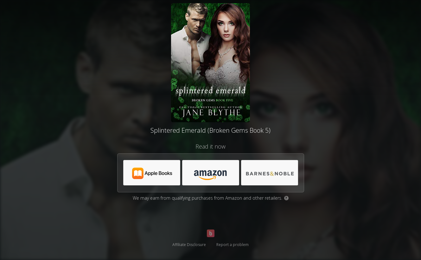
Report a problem (232, 244)
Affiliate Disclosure (189, 244)
